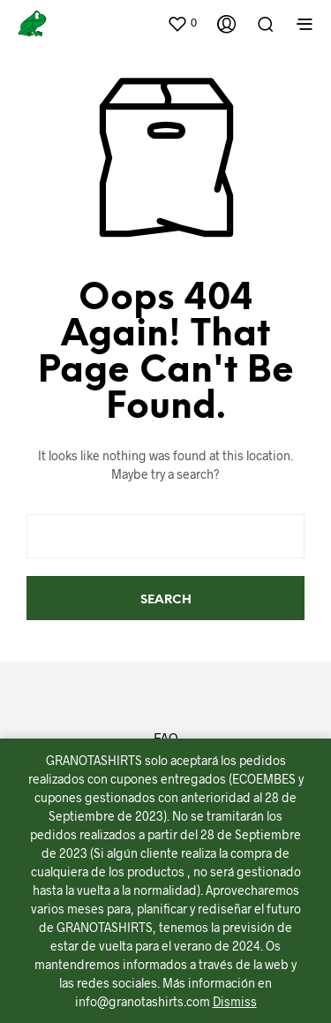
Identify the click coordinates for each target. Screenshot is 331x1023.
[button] (182, 23)
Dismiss (235, 1001)
